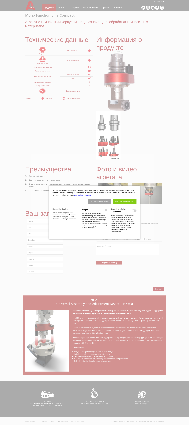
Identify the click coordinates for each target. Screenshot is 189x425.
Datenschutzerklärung (82, 195)
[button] (99, 201)
